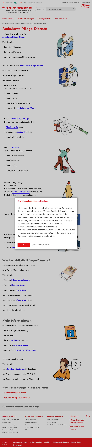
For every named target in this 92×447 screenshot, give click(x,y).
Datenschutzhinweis (33, 225)
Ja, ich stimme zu (24, 243)
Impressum (51, 225)
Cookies (60, 222)
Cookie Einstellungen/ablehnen (41, 243)
